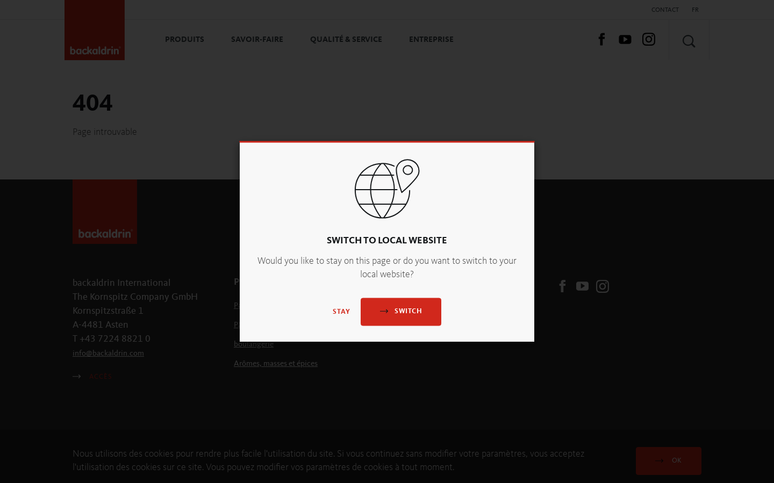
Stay (341, 312)
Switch (401, 311)
